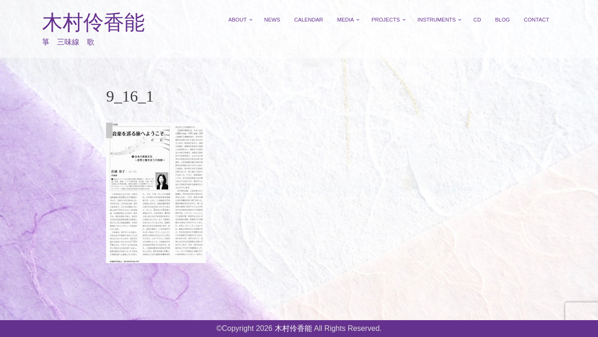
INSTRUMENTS (437, 19)
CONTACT (536, 19)
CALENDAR (308, 19)
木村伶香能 (93, 22)
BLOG (502, 19)
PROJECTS (385, 19)
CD (477, 19)
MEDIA (345, 19)
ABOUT (237, 19)
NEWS (272, 19)
